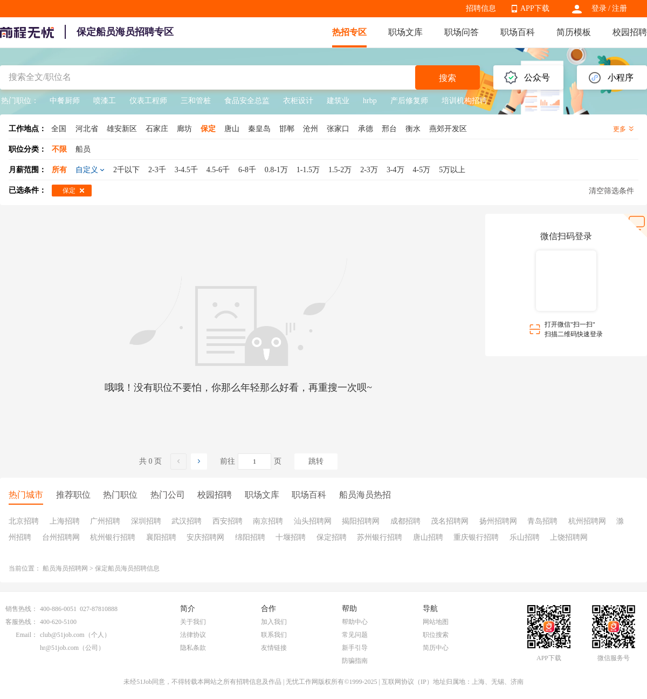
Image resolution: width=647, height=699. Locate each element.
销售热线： (21, 609)
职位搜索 (436, 635)
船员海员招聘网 (65, 568)
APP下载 (534, 8)
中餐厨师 (65, 101)
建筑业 (338, 101)
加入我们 (274, 622)
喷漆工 (104, 101)
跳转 (316, 461)
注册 (619, 8)
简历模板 (573, 32)
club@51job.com (62, 635)
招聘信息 (481, 8)
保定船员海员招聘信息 (127, 568)
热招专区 (349, 32)
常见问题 (355, 635)
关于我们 (193, 622)
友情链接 (274, 648)
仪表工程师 (148, 101)
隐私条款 (193, 648)
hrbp (370, 101)
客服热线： (21, 622)
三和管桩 (196, 101)
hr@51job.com (59, 648)
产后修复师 (409, 101)
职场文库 (405, 32)
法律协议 (193, 635)
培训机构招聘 (464, 101)
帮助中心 (355, 622)
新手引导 (355, 648)
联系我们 (274, 635)
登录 (599, 8)
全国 (58, 129)
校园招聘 (629, 32)
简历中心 (436, 648)
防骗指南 (355, 660)
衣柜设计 (298, 101)
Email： (27, 635)
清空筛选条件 (611, 191)
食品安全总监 (247, 101)
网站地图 (436, 622)
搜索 (447, 78)
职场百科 (517, 32)
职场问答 (461, 32)
